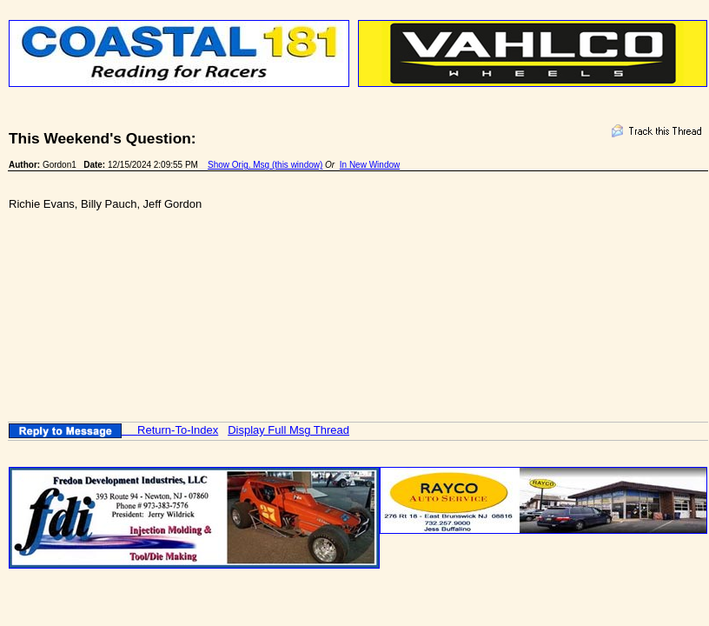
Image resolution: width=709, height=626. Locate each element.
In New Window (370, 165)
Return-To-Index (177, 429)
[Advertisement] (325, 287)
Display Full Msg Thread (288, 429)
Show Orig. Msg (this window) (265, 165)
